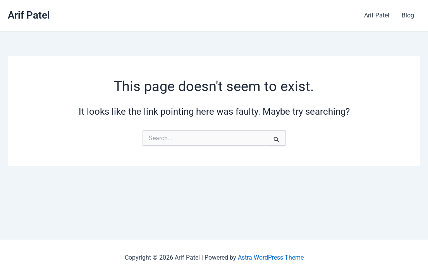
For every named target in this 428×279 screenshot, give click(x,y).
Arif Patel (29, 15)
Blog (408, 15)
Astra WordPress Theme (271, 257)
